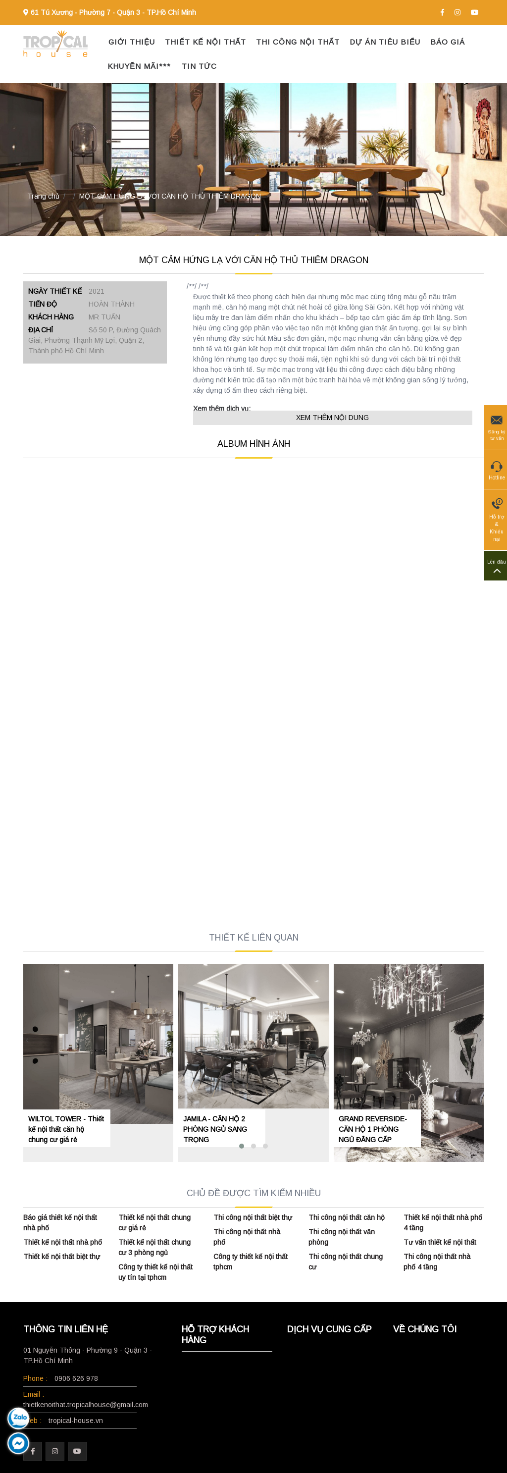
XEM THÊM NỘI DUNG (332, 417)
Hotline (497, 469)
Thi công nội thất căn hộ (346, 1217)
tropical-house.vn (76, 1420)
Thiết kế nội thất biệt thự (61, 1257)
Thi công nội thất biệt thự (252, 1217)
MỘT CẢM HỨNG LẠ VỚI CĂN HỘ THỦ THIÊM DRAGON (170, 196)
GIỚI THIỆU (131, 42)
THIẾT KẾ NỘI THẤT (205, 42)
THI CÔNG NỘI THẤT (298, 42)
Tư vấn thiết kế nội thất (440, 1242)
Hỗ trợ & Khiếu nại (497, 519)
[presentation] (27, 1040)
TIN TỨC (199, 66)
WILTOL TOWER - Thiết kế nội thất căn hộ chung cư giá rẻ (66, 1129)
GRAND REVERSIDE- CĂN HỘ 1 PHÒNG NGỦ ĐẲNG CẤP (373, 1129)
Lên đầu (496, 566)
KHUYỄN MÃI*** (139, 66)
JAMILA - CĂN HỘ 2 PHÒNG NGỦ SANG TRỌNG (215, 1129)
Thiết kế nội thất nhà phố (62, 1242)
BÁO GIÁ (447, 42)
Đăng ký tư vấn (497, 427)
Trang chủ (43, 196)
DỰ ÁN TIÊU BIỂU (385, 42)
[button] (242, 1146)
